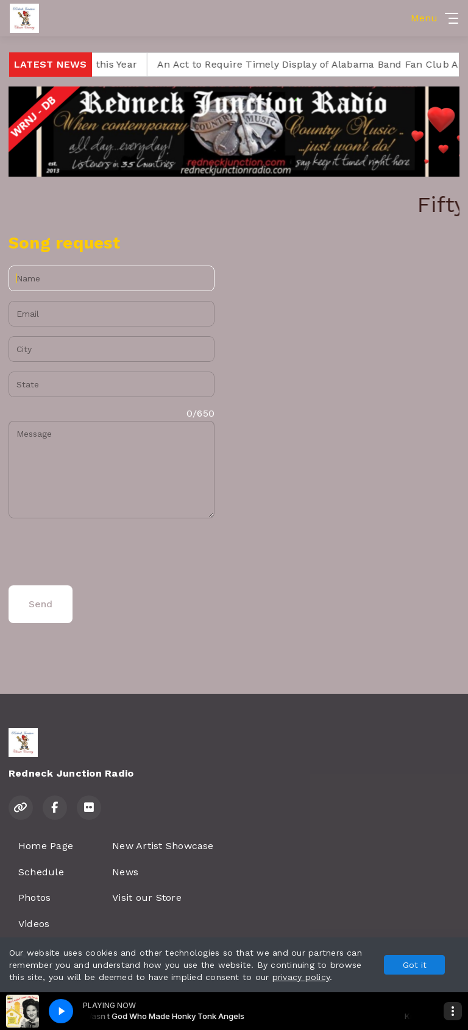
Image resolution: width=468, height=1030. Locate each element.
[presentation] (101, 552)
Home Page (45, 846)
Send (40, 604)
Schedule (41, 872)
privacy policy (301, 977)
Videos (33, 923)
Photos (34, 897)
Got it (415, 965)
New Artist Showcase (163, 846)
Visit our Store (147, 897)
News (125, 872)
